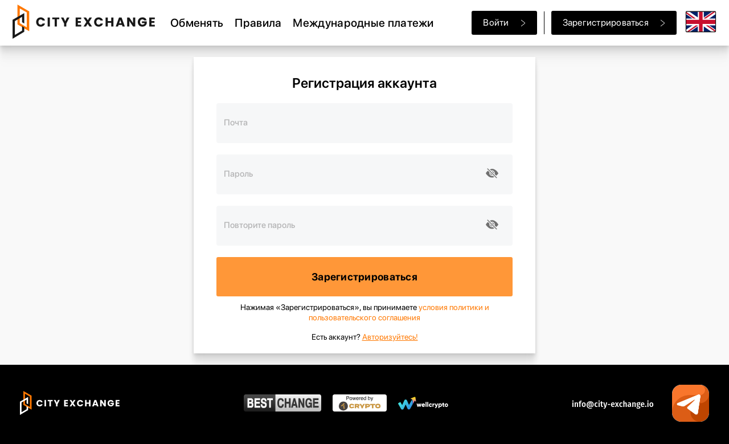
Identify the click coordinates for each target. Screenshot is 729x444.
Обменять (196, 23)
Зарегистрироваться (614, 22)
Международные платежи (363, 23)
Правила (258, 23)
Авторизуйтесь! (390, 336)
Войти (504, 22)
